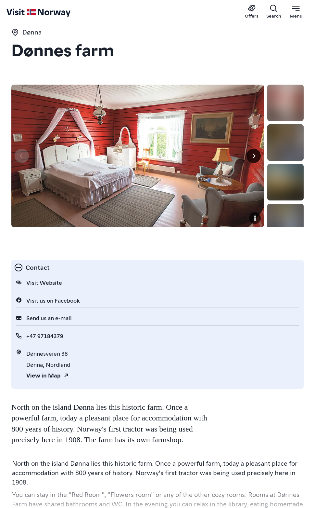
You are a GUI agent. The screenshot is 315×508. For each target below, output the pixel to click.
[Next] (293, 167)
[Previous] (22, 167)
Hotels (96, 470)
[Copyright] (294, 240)
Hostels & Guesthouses (46, 470)
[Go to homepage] (18, 12)
